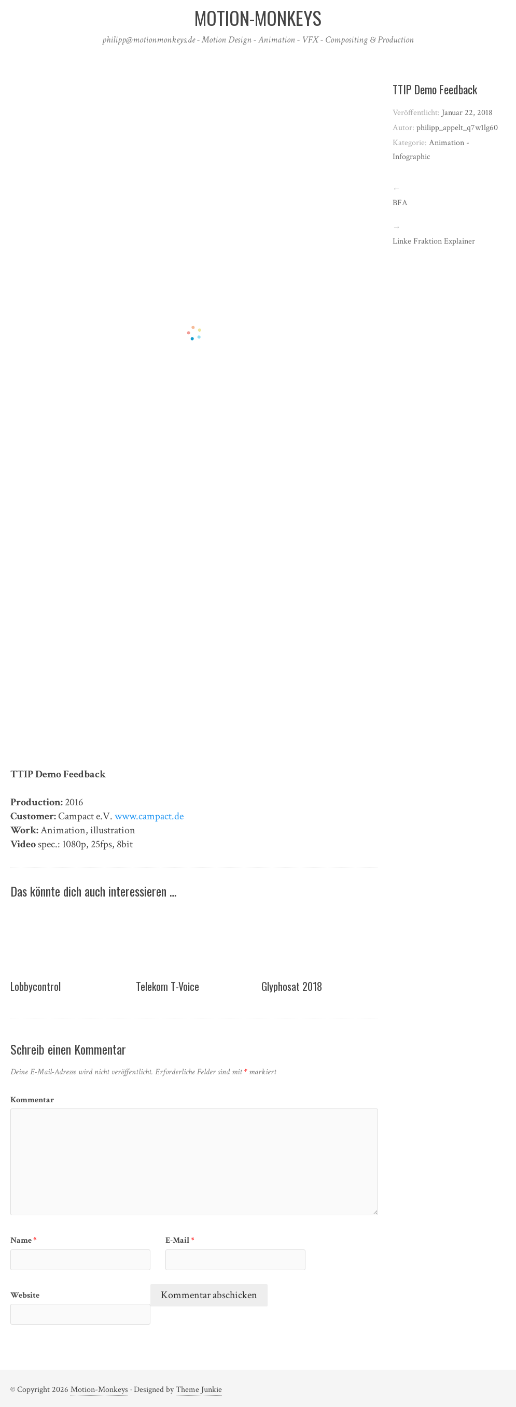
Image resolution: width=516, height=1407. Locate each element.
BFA (400, 202)
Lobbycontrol (35, 986)
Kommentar (32, 1100)
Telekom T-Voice (167, 986)
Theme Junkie (199, 1389)
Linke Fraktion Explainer (434, 241)
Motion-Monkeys (99, 1389)
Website (24, 1295)
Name (23, 1240)
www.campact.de (149, 816)
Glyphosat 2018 (291, 986)
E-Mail (179, 1240)
